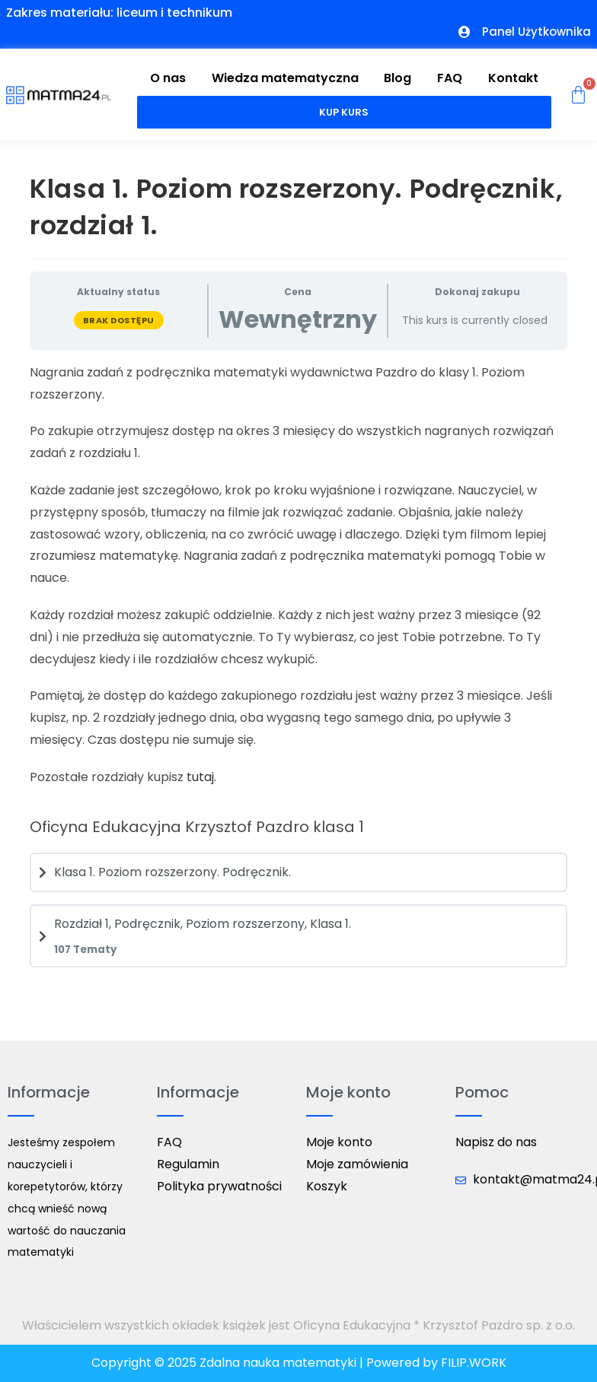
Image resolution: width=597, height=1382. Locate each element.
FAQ (449, 78)
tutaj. (201, 777)
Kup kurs (344, 112)
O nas (168, 78)
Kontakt (513, 78)
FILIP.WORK (473, 1362)
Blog (397, 78)
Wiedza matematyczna (285, 78)
